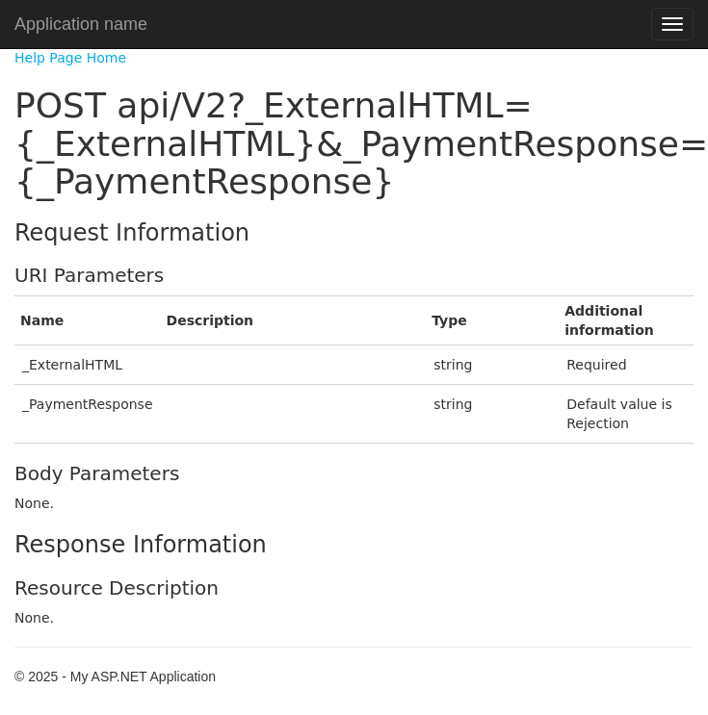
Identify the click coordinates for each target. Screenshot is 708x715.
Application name (80, 24)
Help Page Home (70, 57)
